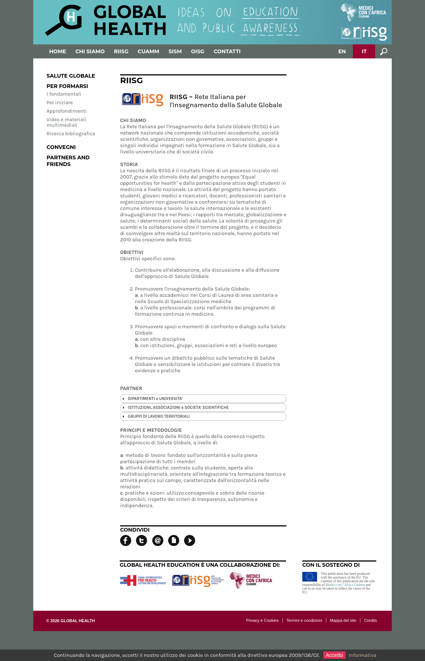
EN (342, 51)
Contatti (227, 51)
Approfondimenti (67, 111)
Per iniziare (60, 102)
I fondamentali (64, 94)
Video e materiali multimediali (66, 122)
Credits (370, 620)
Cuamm (148, 51)
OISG (197, 51)
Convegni (61, 147)
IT (364, 51)
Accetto (334, 655)
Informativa (363, 655)
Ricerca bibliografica (71, 133)
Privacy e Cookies (262, 620)
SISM (175, 51)
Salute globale (71, 75)
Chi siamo (90, 51)
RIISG (121, 51)
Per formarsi (67, 86)
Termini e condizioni (304, 620)
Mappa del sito (343, 620)
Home (57, 51)
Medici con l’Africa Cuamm (345, 585)
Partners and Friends (68, 160)
